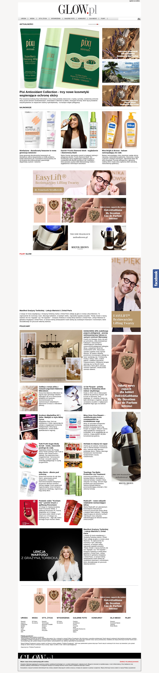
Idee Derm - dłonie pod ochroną (49, 473)
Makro (75, 632)
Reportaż (75, 630)
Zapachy (23, 623)
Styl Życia (43, 18)
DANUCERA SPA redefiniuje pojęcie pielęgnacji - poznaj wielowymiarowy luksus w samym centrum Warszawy (96, 334)
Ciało (22, 629)
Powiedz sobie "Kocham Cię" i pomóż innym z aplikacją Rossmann (49, 503)
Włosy (22, 627)
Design (44, 627)
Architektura (76, 623)
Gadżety (112, 624)
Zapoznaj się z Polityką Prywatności (31, 647)
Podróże (75, 621)
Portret (75, 624)
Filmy (103, 18)
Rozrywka (44, 630)
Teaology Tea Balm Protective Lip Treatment (94, 473)
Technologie (45, 623)
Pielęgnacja (24, 624)
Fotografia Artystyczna (79, 629)
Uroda (23, 18)
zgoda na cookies (134, 1)
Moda (32, 18)
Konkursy (82, 18)
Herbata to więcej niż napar (95, 444)
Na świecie (35, 623)
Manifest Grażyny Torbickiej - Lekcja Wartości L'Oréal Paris (46, 310)
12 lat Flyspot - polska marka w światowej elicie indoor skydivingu (94, 389)
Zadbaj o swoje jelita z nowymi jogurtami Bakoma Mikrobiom (51, 389)
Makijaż (23, 626)
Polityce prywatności (130, 668)
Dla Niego (93, 18)
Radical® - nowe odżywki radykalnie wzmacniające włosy (94, 503)
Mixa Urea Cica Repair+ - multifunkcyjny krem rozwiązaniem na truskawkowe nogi (94, 418)
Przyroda (75, 626)
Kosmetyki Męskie (115, 623)
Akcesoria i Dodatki (47, 624)
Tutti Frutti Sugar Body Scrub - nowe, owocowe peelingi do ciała (49, 446)
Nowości (23, 621)
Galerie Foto (69, 18)
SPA (22, 632)
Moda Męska (113, 626)
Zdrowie (23, 630)
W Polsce (34, 621)
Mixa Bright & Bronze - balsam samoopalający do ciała (114, 152)
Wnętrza (44, 626)
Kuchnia (44, 629)
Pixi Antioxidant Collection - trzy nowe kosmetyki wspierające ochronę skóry (54, 93)
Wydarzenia (55, 18)
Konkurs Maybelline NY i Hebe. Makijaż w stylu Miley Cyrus (51, 417)
